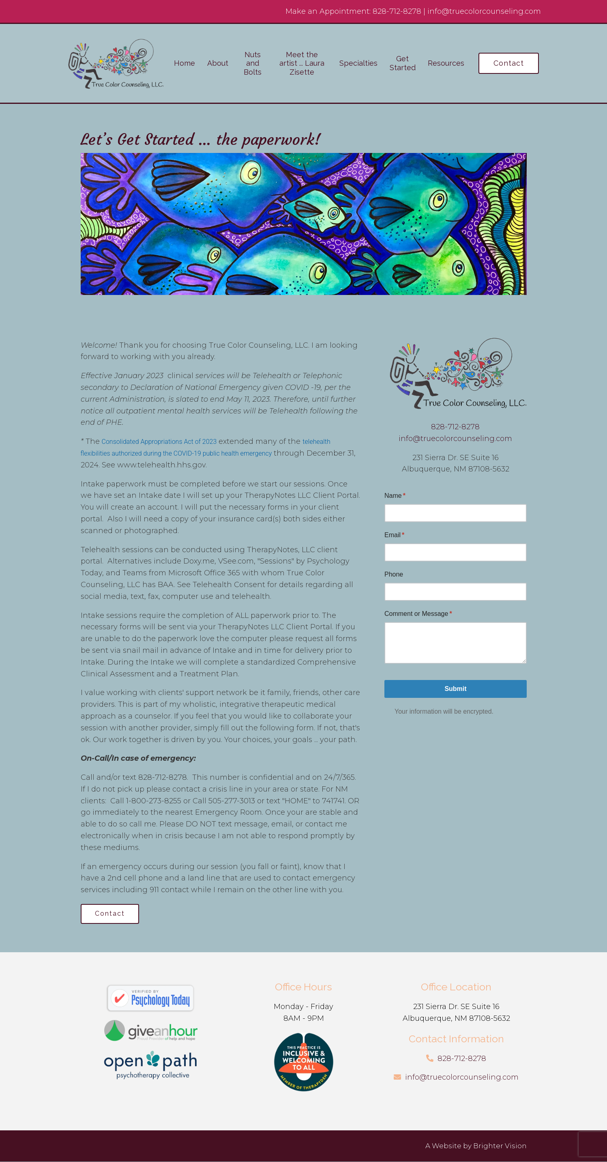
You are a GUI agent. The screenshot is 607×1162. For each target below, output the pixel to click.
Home (184, 63)
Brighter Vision (500, 1146)
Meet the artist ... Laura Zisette (301, 63)
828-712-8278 (397, 11)
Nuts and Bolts (253, 63)
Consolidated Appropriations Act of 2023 (159, 441)
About (217, 63)
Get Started (403, 63)
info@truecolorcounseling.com (484, 11)
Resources (446, 63)
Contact (508, 63)
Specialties (358, 63)
